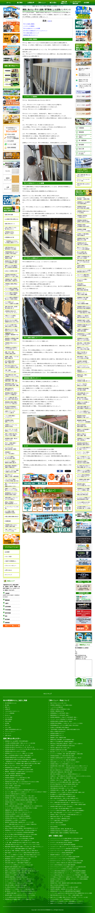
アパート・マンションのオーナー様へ (83, 180)
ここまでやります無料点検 (56, 707)
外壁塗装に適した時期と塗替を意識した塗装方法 (11, 280)
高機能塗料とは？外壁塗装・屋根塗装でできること (11, 335)
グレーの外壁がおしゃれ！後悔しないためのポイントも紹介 (19, 883)
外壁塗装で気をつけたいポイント (11, 343)
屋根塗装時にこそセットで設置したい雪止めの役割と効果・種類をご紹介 (67, 792)
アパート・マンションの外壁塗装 (58, 824)
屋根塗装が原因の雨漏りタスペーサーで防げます (11, 402)
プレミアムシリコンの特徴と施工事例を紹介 (82, 494)
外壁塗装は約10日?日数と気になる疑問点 (82, 243)
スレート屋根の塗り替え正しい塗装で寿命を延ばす (11, 398)
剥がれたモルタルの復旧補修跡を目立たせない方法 (11, 321)
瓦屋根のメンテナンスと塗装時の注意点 (11, 425)
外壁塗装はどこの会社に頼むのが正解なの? (15, 826)
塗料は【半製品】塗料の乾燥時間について (11, 503)
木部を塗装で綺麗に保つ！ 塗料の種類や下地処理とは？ (18, 862)
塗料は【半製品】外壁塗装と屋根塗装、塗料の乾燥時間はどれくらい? (21, 828)
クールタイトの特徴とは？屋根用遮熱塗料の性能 (83, 498)
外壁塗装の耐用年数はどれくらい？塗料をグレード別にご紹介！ (20, 795)
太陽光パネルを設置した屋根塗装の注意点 (83, 403)
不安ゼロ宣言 (8, 721)
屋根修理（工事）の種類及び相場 (10, 257)
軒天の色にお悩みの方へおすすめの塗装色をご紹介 (11, 366)
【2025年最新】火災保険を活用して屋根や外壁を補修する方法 (65, 729)
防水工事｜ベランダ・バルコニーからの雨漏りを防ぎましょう (64, 751)
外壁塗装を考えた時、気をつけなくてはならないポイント (18, 812)
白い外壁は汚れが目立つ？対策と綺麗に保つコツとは (83, 466)
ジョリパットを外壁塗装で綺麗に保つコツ (83, 380)
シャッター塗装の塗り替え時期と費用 (10, 457)
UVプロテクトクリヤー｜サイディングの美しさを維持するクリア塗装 (66, 860)
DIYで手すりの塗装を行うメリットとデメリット (35, 63)
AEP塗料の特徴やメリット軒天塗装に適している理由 (84, 507)
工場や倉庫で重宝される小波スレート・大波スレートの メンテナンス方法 (22, 844)
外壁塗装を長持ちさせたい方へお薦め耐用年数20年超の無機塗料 (65, 891)
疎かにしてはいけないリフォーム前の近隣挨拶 (83, 248)
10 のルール (7, 715)
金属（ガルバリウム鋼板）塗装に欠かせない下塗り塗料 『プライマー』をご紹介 (69, 897)
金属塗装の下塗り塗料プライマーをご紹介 (82, 298)
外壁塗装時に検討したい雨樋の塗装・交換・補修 (11, 380)
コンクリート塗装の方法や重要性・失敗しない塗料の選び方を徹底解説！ (67, 810)
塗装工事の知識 (9, 214)
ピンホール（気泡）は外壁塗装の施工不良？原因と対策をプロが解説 (21, 808)
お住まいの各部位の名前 (11, 271)
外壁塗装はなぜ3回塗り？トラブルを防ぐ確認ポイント (17, 814)
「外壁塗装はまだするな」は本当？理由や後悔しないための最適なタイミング (23, 761)
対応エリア (7, 725)
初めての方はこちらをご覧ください (58, 703)
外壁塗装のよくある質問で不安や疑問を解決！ (83, 202)
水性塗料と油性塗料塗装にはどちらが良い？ (83, 362)
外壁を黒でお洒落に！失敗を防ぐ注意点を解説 (83, 462)
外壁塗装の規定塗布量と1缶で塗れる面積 (83, 389)
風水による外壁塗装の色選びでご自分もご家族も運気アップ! (19, 755)
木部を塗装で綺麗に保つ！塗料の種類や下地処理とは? (84, 407)
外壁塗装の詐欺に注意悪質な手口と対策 (82, 239)
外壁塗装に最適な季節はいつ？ (11, 284)
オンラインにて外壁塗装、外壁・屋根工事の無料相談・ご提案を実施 (66, 753)
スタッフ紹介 (8, 556)
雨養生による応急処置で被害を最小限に (83, 430)
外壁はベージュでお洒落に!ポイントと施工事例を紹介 (84, 471)
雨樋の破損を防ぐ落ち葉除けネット (9, 389)
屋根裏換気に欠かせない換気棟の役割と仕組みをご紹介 (18, 858)
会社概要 (7, 552)
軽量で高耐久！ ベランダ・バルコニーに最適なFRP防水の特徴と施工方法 (22, 852)
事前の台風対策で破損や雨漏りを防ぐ (82, 425)
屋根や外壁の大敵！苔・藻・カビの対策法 (82, 398)
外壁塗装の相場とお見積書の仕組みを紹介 (83, 225)
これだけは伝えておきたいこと (12, 711)
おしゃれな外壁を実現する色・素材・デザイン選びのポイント (19, 879)
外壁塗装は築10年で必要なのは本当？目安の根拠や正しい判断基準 (20, 759)
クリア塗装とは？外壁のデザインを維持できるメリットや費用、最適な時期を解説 (69, 877)
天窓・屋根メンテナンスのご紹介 (10, 371)
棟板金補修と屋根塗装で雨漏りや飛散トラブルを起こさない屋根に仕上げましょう (24, 846)
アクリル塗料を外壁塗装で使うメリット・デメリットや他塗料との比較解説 (68, 872)
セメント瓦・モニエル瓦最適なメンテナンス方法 (11, 430)
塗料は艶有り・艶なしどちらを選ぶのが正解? (83, 357)
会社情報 (7, 723)
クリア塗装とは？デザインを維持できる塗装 (11, 302)
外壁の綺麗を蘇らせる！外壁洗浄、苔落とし (83, 393)
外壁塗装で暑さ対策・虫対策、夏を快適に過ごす (61, 828)
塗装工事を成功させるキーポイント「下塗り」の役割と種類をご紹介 (66, 895)
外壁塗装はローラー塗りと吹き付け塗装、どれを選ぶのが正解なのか (21, 830)
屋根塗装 (11, 75)
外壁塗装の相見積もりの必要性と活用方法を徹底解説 (17, 816)
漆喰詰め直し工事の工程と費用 (82, 375)
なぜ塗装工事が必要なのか (11, 219)
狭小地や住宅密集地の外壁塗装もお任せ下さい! (11, 407)
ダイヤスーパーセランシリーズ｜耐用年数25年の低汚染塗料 (64, 848)
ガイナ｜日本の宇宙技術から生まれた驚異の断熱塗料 (62, 864)
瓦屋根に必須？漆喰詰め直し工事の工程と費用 (61, 772)
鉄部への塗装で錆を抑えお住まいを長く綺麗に (11, 434)
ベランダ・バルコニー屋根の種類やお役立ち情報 (11, 471)
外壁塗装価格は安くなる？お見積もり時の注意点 (11, 252)
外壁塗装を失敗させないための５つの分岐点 (15, 751)
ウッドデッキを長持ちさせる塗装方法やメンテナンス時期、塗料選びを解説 (68, 804)
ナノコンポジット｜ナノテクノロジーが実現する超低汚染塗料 (64, 856)
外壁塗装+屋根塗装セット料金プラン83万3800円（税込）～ (64, 717)
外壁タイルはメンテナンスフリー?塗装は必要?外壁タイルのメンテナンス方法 (68, 768)
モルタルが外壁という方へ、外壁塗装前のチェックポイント (64, 899)
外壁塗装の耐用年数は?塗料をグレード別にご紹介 (11, 275)
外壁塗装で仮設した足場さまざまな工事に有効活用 (83, 321)
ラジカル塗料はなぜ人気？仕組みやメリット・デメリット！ (19, 897)
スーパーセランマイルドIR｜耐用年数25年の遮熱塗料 (62, 844)
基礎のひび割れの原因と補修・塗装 (81, 434)
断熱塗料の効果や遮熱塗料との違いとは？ (83, 416)
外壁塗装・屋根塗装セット (11, 80)
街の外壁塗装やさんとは (10, 703)
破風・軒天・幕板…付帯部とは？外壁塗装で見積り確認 (63, 778)
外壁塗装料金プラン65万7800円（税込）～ (60, 713)
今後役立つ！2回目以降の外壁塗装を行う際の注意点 (62, 745)
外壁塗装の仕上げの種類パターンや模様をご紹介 (83, 489)
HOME (24, 38)
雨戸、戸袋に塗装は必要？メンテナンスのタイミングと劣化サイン (65, 812)
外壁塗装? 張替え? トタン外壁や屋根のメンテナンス (62, 763)
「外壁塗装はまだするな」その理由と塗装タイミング (11, 242)
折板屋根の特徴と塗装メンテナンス (9, 421)
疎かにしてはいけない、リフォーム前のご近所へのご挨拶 (18, 765)
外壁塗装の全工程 (9, 237)
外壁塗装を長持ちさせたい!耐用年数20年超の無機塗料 (84, 307)
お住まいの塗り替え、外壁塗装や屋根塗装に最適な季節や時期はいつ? (21, 800)
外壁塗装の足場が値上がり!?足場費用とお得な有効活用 (63, 830)
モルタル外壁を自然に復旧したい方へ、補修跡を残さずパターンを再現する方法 (23, 806)
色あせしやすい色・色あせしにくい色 (84, 80)
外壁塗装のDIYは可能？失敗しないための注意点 (83, 339)
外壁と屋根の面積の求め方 (11, 516)
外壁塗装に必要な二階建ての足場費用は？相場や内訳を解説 (64, 832)
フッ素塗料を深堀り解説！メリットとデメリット (83, 480)
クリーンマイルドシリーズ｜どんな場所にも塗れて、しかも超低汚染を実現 (68, 866)
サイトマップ (8, 574)
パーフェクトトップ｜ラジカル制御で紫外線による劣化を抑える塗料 (66, 838)
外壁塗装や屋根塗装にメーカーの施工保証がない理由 (83, 312)
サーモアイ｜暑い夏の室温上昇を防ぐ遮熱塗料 (61, 842)
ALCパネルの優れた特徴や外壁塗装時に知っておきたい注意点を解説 (21, 834)
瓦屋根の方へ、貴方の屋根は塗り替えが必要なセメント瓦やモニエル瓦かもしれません (70, 776)
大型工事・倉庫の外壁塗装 (56, 822)
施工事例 (7, 705)
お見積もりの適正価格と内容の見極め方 (83, 234)
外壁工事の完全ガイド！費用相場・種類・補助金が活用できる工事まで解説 (22, 763)
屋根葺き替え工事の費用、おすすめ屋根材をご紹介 (62, 739)
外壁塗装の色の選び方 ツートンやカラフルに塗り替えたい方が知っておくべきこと (24, 749)
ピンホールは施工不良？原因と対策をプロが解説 (11, 325)
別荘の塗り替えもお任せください (83, 184)
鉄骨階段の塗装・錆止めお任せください (11, 439)
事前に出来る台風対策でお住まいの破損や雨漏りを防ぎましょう (20, 868)
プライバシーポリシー (10, 565)
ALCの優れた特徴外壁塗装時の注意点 (10, 512)
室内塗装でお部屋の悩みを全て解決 (58, 749)
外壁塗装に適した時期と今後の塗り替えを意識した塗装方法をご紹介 (21, 797)
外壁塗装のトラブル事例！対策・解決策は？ (83, 439)
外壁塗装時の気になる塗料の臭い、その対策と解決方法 (18, 767)
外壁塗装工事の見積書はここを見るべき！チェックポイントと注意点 (66, 723)
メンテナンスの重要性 (28, 58)
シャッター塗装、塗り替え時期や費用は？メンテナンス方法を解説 (65, 808)
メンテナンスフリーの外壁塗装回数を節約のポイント (83, 271)
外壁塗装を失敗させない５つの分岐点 (83, 212)
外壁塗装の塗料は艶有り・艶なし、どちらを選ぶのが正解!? (64, 887)
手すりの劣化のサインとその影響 (31, 61)
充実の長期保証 (8, 719)
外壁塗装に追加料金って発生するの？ (82, 216)
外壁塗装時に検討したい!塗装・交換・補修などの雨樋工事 (64, 790)
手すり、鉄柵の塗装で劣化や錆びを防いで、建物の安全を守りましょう (67, 802)
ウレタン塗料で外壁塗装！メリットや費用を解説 (11, 293)
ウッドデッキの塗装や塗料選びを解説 (10, 448)
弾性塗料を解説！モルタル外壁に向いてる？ (83, 484)
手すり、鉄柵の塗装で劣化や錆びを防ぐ (10, 443)
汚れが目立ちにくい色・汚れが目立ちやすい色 (85, 74)
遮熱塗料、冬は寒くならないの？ (58, 881)
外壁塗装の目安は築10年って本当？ (9, 232)
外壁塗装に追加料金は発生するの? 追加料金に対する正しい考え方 (65, 757)
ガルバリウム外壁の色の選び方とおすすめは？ (16, 793)
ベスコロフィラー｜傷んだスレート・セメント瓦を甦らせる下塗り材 (66, 846)
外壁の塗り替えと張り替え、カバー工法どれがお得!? (83, 262)
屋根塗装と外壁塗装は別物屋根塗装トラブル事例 (11, 339)
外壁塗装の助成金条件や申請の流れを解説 (83, 207)
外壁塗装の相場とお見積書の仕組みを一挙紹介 (61, 721)
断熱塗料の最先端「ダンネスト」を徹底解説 (83, 421)
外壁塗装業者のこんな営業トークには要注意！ (83, 334)
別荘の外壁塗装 (54, 826)
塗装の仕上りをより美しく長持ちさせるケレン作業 (11, 330)
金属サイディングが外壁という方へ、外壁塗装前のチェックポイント (66, 903)
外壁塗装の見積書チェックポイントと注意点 (83, 230)
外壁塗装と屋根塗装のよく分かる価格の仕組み (61, 705)
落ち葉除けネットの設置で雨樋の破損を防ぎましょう (62, 794)
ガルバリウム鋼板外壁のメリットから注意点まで (83, 275)
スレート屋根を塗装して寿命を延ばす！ (59, 820)
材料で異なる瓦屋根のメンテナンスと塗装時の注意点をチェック (65, 774)
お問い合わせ (8, 570)
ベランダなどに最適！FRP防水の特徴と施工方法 (11, 480)
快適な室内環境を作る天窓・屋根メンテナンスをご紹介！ (63, 786)
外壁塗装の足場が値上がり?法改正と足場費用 (84, 325)
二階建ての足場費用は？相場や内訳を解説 (83, 330)
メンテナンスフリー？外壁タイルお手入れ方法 (83, 366)
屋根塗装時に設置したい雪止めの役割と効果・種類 (11, 384)
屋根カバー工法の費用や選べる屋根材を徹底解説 (11, 266)
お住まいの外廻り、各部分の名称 (12, 785)
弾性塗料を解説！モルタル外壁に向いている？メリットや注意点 (20, 895)
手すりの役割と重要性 (28, 56)
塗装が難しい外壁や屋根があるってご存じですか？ (83, 343)
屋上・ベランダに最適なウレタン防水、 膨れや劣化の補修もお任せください (23, 854)
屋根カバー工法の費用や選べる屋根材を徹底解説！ (62, 741)
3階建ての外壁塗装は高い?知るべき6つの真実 (84, 257)
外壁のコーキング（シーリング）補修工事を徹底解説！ (63, 759)
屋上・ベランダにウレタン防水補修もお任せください (11, 485)
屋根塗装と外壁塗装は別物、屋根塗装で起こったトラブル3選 (19, 822)
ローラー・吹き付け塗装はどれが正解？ (82, 384)
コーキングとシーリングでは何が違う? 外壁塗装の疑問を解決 (19, 832)
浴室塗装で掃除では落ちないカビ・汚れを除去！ (61, 806)
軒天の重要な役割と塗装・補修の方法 (10, 362)
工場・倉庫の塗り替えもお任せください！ (83, 175)
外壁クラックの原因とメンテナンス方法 (10, 316)
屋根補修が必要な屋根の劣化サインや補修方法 (11, 393)
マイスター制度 (8, 717)
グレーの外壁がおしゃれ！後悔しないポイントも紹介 (83, 457)
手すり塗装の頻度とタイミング (31, 65)
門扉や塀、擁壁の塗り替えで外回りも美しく (60, 747)
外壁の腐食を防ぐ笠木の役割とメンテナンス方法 (11, 375)
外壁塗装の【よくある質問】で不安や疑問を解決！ (17, 741)
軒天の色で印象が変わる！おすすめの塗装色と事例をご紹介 (64, 784)
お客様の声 (7, 709)
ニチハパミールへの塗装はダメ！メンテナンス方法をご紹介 (19, 864)
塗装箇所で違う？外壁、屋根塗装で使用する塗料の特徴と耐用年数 (65, 883)
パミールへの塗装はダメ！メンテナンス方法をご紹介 (83, 412)
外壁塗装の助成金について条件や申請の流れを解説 (62, 755)
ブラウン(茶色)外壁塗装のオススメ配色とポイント (83, 475)
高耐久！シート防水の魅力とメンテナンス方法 (11, 489)
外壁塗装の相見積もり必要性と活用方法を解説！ (83, 221)
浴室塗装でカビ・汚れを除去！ (10, 453)
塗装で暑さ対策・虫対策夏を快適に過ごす (11, 307)
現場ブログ (7, 707)
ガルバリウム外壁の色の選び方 (82, 280)
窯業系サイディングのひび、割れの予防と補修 (83, 348)
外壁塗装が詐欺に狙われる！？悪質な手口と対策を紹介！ (18, 818)
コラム (29, 38)
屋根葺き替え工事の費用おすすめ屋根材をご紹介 (11, 261)
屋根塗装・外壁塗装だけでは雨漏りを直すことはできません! (19, 771)
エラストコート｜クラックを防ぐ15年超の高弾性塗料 (62, 858)
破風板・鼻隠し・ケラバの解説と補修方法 (11, 357)
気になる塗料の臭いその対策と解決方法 (82, 252)
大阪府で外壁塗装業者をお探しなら (13, 729)
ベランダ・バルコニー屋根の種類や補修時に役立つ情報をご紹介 (20, 848)
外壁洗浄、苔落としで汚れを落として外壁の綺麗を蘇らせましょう (65, 814)
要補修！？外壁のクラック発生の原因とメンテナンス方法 (18, 804)
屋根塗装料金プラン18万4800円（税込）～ (60, 715)
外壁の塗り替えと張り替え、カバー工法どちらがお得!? (18, 783)
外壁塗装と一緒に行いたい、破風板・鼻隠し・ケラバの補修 (64, 780)
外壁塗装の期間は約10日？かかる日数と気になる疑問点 (18, 757)
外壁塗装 (11, 71)
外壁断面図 (8, 521)
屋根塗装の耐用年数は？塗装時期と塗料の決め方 (83, 443)
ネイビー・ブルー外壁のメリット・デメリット (83, 453)
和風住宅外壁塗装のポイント (82, 371)
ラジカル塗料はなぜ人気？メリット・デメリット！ (83, 503)
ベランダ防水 (11, 84)
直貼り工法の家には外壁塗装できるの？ (82, 353)
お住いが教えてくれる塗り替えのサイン (10, 228)
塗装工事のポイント (10, 223)
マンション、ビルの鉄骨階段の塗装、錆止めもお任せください (64, 800)
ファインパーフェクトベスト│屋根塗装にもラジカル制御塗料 (64, 840)
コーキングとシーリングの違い (11, 507)
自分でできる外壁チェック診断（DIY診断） (15, 779)
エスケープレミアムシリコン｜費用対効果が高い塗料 (62, 850)
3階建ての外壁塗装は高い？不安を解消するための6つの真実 (19, 769)
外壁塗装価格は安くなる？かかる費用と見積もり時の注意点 (64, 725)
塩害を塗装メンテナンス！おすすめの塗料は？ (11, 498)
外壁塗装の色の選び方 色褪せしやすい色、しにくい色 (17, 745)
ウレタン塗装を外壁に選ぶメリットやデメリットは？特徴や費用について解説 (68, 875)
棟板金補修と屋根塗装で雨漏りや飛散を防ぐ (11, 466)
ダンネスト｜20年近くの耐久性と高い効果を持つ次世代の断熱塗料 (66, 862)
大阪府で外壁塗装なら (10, 561)
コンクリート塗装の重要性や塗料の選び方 (10, 462)
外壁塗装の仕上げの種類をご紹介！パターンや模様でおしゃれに (20, 899)
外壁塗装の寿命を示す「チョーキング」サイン (11, 312)
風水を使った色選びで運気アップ (84, 69)
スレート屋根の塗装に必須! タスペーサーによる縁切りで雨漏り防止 (21, 824)
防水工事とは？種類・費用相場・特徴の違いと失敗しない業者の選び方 (21, 850)
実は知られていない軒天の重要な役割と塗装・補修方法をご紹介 (65, 782)
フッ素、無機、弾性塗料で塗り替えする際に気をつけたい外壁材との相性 (22, 842)
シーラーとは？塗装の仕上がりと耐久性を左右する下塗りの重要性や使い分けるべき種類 (71, 893)
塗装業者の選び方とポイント (30, 67)
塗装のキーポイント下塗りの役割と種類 (82, 293)
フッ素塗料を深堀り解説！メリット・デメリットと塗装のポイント (20, 893)
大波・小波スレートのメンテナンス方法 (10, 530)
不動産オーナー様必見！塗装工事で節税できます (83, 316)
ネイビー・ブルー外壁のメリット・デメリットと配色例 (18, 881)
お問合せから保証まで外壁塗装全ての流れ (60, 709)
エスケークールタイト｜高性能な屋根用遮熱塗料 (61, 852)
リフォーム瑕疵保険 (9, 713)
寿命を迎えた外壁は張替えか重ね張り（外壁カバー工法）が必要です (66, 743)
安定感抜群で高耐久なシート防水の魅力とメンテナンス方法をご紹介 (21, 856)
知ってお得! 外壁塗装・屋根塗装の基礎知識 (15, 773)
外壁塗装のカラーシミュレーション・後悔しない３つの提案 (19, 753)
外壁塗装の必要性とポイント (57, 733)
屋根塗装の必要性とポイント (57, 735)
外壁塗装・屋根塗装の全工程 (57, 711)
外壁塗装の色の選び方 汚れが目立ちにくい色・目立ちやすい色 (19, 747)
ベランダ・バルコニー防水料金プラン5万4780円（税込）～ (64, 719)
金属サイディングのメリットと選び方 (10, 412)
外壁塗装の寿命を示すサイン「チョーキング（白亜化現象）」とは (20, 802)
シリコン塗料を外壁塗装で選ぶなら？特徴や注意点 (11, 298)
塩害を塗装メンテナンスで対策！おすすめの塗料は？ (17, 860)
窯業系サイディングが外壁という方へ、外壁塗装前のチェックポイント (67, 901)
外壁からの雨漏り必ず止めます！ (58, 731)
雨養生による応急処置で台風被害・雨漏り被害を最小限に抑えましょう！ (22, 870)
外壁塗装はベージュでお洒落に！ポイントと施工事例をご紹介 (19, 889)
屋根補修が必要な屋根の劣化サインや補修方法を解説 (62, 796)
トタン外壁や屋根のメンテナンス (10, 416)
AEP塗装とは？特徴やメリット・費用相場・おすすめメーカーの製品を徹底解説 (69, 879)
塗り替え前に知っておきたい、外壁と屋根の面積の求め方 (18, 836)
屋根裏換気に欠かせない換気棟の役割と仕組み (11, 493)
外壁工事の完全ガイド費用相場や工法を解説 (10, 248)
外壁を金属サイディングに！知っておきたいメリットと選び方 (64, 761)
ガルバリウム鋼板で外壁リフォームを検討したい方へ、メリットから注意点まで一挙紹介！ (26, 791)
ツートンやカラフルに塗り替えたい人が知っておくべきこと (85, 86)
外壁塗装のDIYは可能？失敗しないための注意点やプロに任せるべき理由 (22, 781)
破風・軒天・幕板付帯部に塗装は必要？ (10, 352)
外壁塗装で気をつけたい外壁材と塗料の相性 (11, 525)
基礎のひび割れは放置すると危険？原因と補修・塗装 (17, 872)
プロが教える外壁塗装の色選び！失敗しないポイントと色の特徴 (20, 743)
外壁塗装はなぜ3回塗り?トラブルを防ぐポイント (11, 348)
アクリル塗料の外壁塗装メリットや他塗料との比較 (11, 289)
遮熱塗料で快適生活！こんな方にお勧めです (60, 854)
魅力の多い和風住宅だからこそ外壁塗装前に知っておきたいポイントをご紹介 (68, 770)
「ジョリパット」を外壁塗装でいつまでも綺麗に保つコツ (18, 840)
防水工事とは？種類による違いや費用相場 (11, 475)
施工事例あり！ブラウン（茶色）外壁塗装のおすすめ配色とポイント (21, 891)
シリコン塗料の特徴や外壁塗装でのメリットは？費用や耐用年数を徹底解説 (68, 870)
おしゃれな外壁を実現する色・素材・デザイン (83, 448)
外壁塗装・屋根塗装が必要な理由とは (14, 775)
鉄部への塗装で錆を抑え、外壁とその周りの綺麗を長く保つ (64, 798)
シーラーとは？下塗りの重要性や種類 (82, 303)
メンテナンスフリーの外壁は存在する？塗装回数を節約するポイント (21, 789)
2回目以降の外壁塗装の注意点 (81, 284)
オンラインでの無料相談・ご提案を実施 (83, 198)
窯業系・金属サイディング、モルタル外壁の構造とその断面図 (19, 838)
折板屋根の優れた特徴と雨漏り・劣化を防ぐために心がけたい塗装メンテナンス (69, 765)
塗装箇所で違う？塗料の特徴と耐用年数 (82, 289)
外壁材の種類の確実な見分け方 (81, 266)
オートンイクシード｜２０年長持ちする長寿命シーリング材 (64, 868)
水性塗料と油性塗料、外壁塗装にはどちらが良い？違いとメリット (65, 889)
